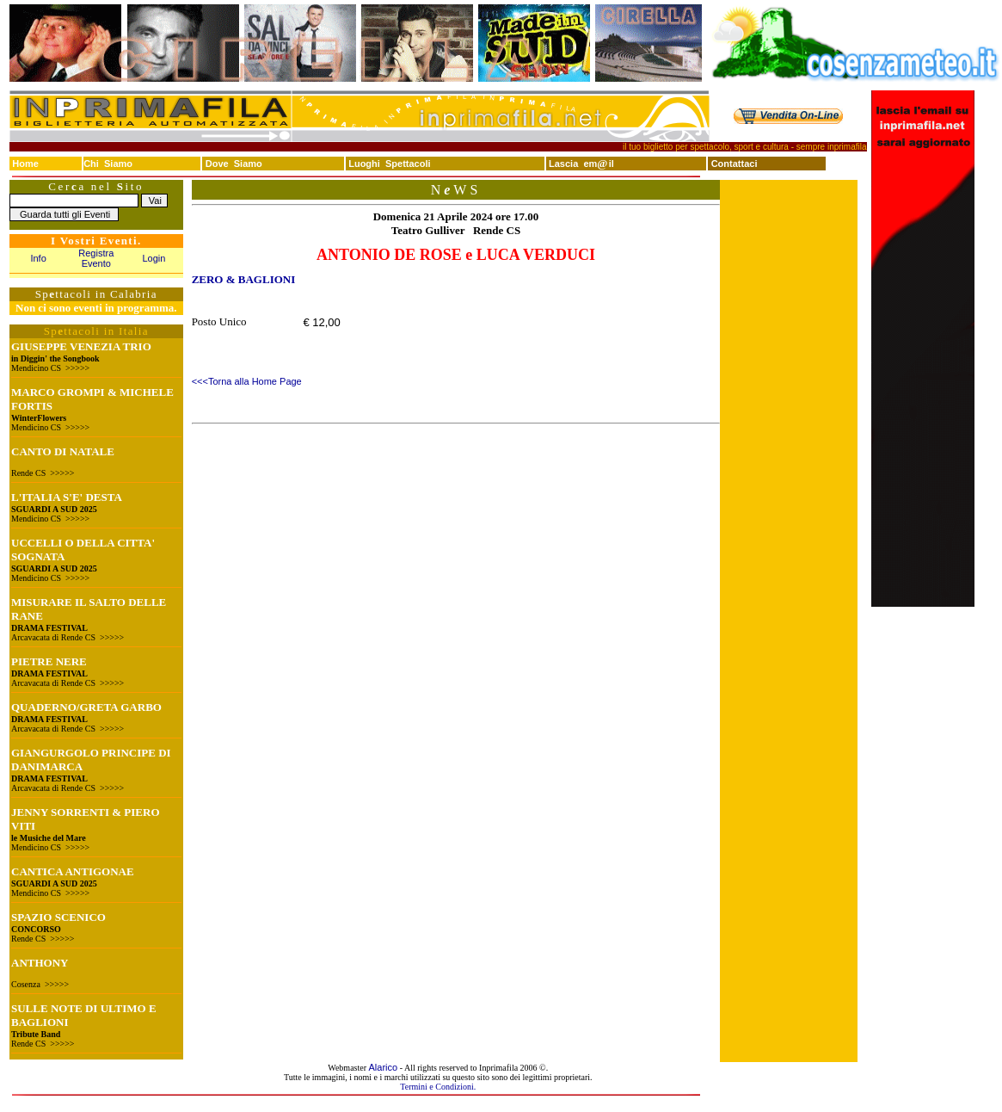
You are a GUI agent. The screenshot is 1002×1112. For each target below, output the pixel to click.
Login (154, 258)
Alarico (383, 1067)
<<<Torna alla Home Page (247, 381)
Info (38, 258)
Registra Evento (96, 258)
